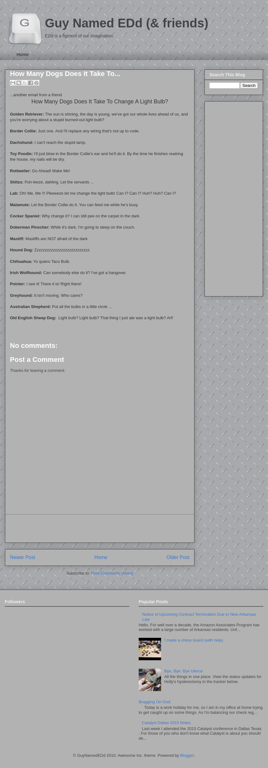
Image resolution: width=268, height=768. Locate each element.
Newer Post (22, 557)
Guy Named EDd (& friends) (126, 23)
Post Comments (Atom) (112, 573)
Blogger (187, 755)
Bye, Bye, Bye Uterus (183, 671)
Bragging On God (154, 701)
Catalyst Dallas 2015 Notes (166, 722)
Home (23, 54)
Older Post (177, 557)
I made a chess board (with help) (193, 640)
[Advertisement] (100, 528)
